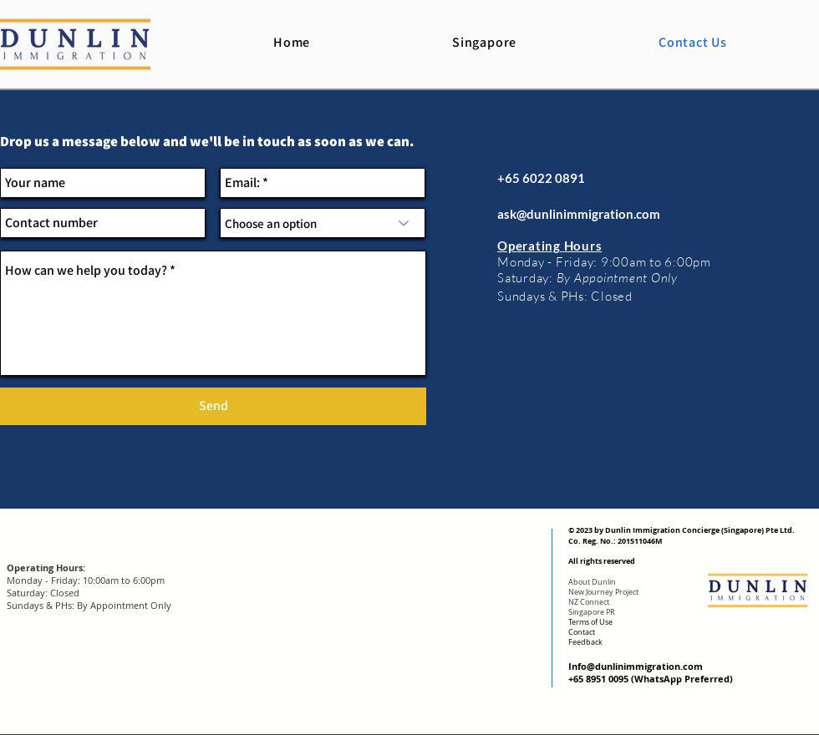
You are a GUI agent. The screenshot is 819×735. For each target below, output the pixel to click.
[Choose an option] (322, 223)
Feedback (585, 642)
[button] (484, 42)
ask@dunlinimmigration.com (578, 213)
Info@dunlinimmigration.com (635, 666)
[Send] (213, 406)
